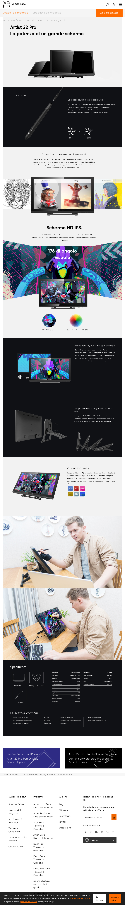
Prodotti (16, 774)
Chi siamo (63, 810)
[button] (107, 4)
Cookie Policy (16, 846)
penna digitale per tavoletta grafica (41, 884)
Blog (60, 804)
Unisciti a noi (65, 827)
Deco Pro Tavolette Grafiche (38, 847)
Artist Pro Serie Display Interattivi (40, 774)
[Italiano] (99, 840)
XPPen (5, 774)
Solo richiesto (99, 898)
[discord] (96, 832)
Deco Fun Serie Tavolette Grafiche (41, 871)
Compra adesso (109, 12)
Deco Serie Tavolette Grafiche (39, 859)
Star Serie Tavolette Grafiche (38, 825)
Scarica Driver (16, 804)
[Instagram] (85, 832)
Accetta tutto (115, 898)
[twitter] (102, 832)
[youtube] (113, 832)
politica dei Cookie (28, 902)
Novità (62, 821)
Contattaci (64, 816)
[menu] (118, 4)
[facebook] (91, 832)
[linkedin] (107, 832)
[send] (113, 817)
